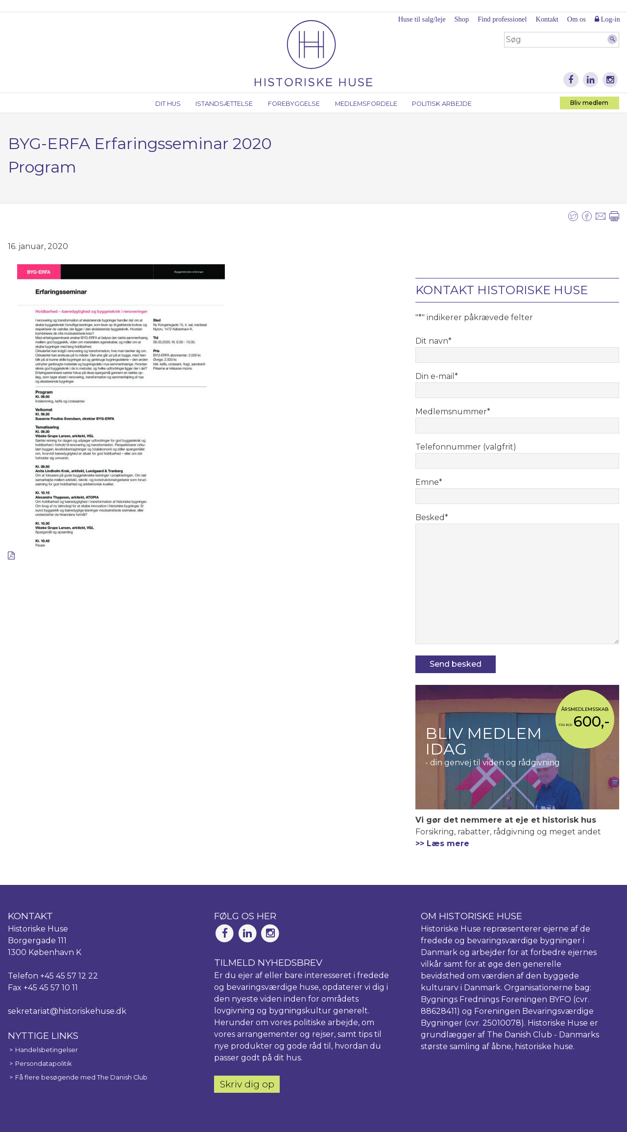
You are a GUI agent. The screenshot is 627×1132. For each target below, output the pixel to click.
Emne (428, 482)
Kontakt (546, 19)
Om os (576, 19)
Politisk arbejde (442, 103)
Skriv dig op (247, 1084)
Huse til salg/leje (422, 19)
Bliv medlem (589, 102)
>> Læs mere (442, 843)
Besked (431, 517)
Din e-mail (436, 376)
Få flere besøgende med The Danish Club (81, 1077)
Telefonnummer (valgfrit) (465, 447)
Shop (462, 19)
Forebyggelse (294, 103)
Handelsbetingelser (46, 1050)
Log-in (607, 19)
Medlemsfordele (366, 103)
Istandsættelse (224, 103)
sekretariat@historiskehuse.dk (67, 1011)
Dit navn (433, 341)
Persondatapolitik (43, 1063)
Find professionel (502, 19)
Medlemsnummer (452, 411)
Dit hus (168, 103)
